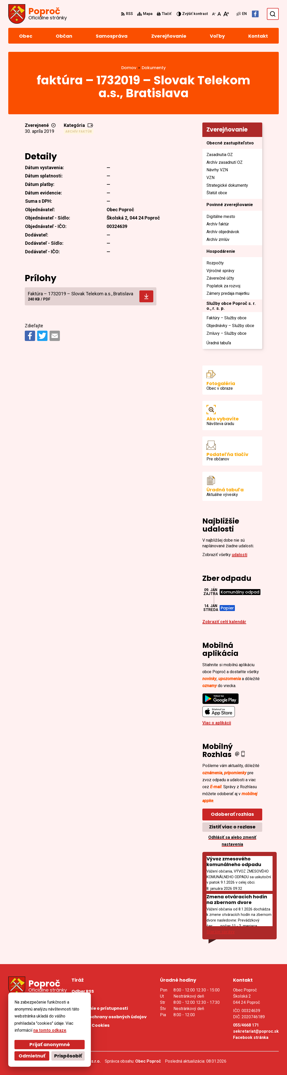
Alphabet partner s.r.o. (79, 1061)
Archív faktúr (78, 131)
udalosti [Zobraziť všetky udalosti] (239, 554)
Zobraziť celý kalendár (224, 621)
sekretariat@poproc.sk (256, 1031)
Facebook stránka (250, 1037)
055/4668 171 (246, 1025)
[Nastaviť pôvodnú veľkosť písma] (219, 14)
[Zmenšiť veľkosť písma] (214, 14)
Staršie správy (220, 931)
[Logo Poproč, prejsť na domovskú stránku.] (37, 14)
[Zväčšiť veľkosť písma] (226, 14)
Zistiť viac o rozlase (232, 827)
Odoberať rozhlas (232, 814)
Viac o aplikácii (216, 722)
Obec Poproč (148, 1061)
